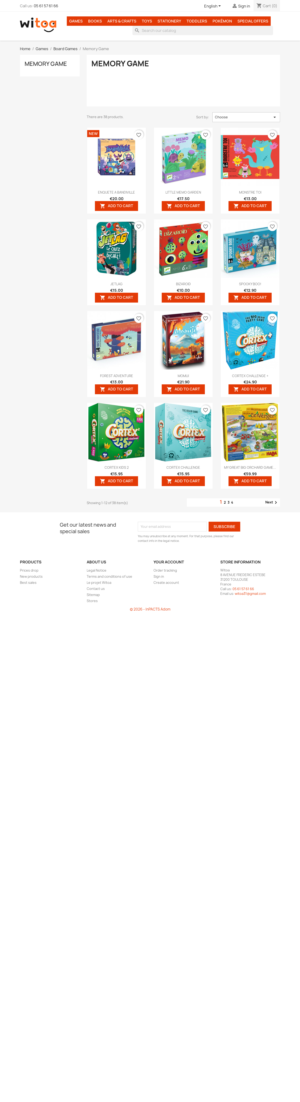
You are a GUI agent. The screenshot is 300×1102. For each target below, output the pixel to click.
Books (95, 21)
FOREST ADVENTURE (116, 376)
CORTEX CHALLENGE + (250, 376)
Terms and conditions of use (109, 576)
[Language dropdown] (213, 6)
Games (76, 21)
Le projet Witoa (99, 582)
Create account (166, 582)
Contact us (96, 588)
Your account (169, 562)
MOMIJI (183, 376)
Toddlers (197, 21)
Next (272, 502)
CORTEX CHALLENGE (183, 467)
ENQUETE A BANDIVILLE (116, 192)
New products (31, 576)
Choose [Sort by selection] (246, 117)
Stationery (169, 21)
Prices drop (29, 570)
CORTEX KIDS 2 (117, 467)
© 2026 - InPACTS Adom (150, 609)
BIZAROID (183, 284)
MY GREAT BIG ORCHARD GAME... (250, 467)
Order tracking (165, 570)
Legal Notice (96, 570)
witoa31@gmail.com (250, 593)
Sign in (159, 576)
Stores (92, 601)
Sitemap (93, 594)
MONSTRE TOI (250, 192)
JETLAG (116, 284)
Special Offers (252, 21)
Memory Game (46, 64)
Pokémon (222, 21)
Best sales (28, 582)
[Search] (202, 30)
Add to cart (116, 206)
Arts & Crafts (121, 21)
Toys (147, 21)
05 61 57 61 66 (46, 5)
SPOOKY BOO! (250, 284)
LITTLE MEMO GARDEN (183, 192)
